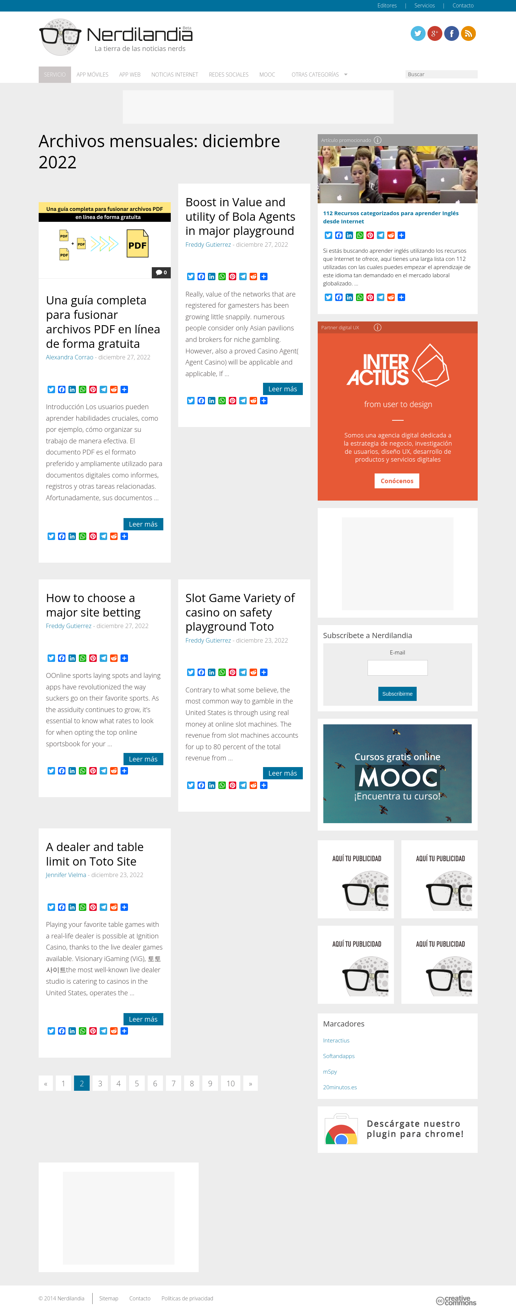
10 (231, 1083)
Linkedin (468, 33)
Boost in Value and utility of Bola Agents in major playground (241, 216)
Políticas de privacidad (187, 1297)
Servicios (424, 5)
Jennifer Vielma (66, 874)
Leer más (143, 523)
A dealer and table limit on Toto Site (95, 853)
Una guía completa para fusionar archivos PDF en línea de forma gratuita (103, 321)
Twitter (418, 33)
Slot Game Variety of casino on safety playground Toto (240, 611)
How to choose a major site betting (93, 604)
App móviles (92, 74)
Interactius (336, 1040)
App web (128, 74)
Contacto (463, 5)
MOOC (265, 74)
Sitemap (108, 1297)
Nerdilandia (70, 1297)
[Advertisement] (258, 106)
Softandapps (339, 1055)
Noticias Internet (173, 74)
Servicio (54, 74)
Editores (387, 5)
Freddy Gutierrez (208, 244)
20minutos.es (340, 1086)
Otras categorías (311, 74)
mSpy (330, 1071)
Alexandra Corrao (69, 357)
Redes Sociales (226, 74)
